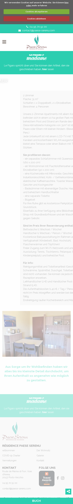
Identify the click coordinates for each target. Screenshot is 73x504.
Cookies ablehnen (36, 19)
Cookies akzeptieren (36, 11)
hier (44, 69)
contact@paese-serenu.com (36, 30)
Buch (36, 500)
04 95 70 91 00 (36, 26)
